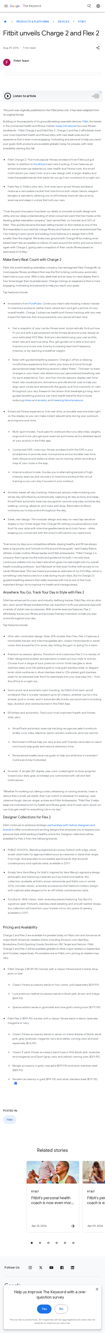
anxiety (42, 400)
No (61, 1314)
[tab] (32, 1243)
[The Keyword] (5, 21)
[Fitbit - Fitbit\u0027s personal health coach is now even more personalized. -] (49, 1196)
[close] (97, 1294)
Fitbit (82, 21)
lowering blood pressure (68, 400)
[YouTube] (51, 1267)
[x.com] (40, 1267)
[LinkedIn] (72, 1267)
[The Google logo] (13, 1285)
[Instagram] (30, 1267)
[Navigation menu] (6, 6)
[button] (98, 48)
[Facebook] (61, 1267)
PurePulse (39, 164)
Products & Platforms (32, 21)
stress (28, 400)
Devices (63, 21)
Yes (44, 1314)
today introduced (66, 126)
